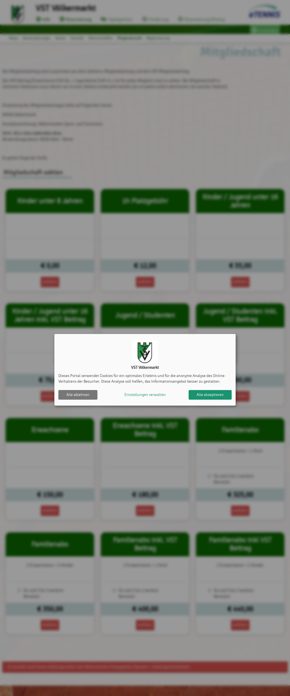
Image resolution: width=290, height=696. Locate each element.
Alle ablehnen (77, 395)
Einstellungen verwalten (145, 395)
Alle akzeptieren (210, 395)
